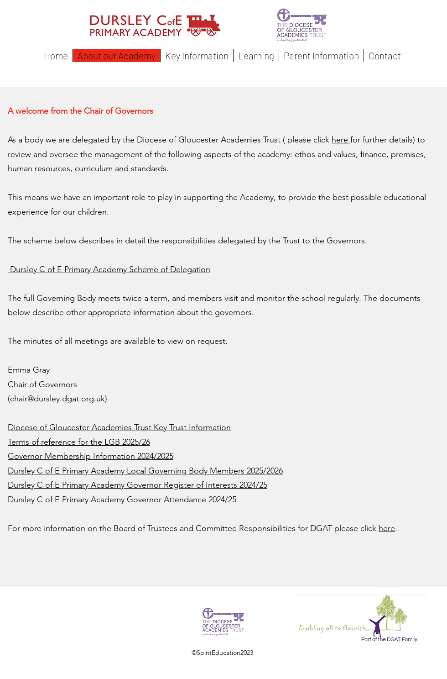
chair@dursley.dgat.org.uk (57, 399)
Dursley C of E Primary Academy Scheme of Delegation (109, 269)
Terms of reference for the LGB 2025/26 (79, 442)
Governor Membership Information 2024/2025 (90, 456)
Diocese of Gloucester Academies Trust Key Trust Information (119, 427)
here (341, 140)
